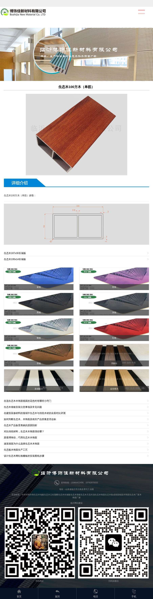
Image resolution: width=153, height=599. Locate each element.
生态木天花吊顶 (88, 494)
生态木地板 (39, 494)
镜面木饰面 (124, 494)
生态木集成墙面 (112, 494)
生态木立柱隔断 (51, 494)
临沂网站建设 (76, 503)
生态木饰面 (100, 494)
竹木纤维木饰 (28, 494)
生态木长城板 (64, 494)
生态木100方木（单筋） (76, 87)
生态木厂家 (134, 494)
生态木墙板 (75, 494)
